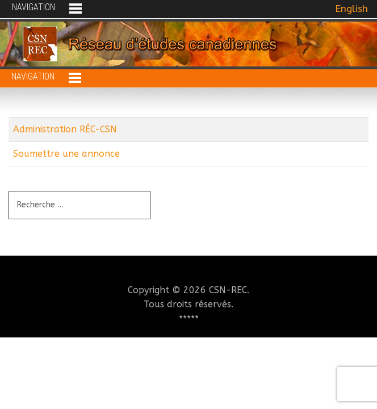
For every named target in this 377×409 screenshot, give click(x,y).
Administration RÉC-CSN (65, 129)
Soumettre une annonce (66, 153)
